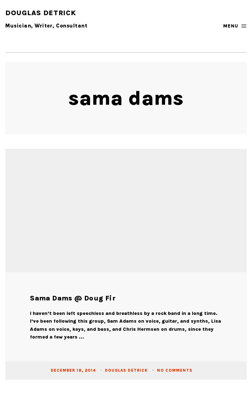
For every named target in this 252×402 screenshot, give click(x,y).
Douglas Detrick (127, 370)
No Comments (175, 370)
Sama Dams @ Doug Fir (72, 298)
